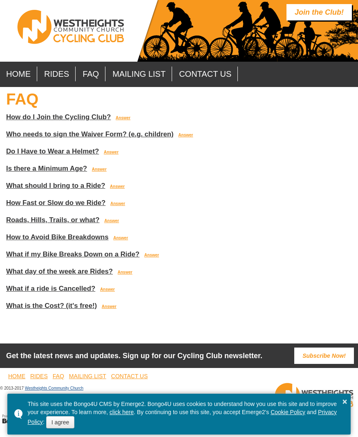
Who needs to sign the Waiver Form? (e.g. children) (90, 134)
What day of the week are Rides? (59, 271)
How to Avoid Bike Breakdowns (57, 237)
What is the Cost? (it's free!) (51, 306)
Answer (123, 118)
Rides (56, 73)
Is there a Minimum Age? (46, 168)
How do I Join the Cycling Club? (58, 117)
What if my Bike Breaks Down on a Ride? (72, 254)
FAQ (91, 73)
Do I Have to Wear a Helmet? (52, 151)
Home (18, 73)
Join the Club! (319, 12)
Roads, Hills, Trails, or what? (52, 220)
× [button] (344, 401)
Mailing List (139, 73)
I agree (60, 422)
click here (122, 412)
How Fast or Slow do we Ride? (55, 203)
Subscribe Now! (324, 355)
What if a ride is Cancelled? (50, 288)
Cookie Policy (288, 412)
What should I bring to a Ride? (55, 186)
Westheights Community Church (54, 388)
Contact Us (205, 73)
